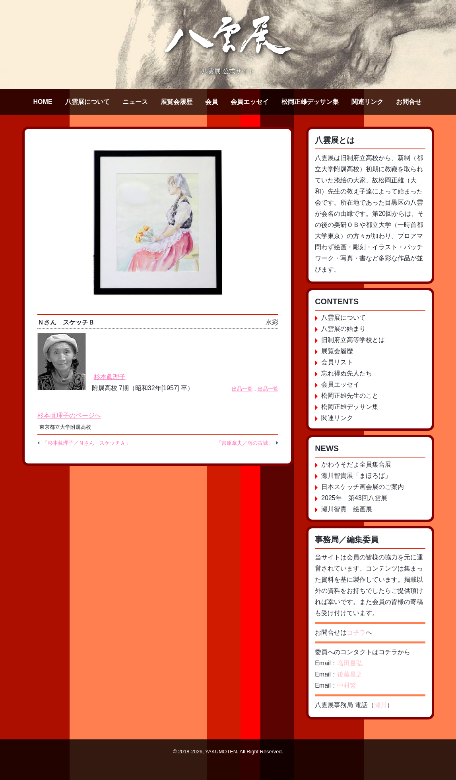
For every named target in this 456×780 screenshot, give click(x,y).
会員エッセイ (250, 101)
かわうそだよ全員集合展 (356, 464)
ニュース (135, 101)
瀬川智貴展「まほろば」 (356, 475)
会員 (211, 101)
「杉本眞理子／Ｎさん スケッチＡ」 (86, 443)
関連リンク (367, 101)
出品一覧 (242, 389)
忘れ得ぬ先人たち (346, 373)
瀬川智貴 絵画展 (346, 509)
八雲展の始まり (343, 328)
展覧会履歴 (176, 101)
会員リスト (337, 362)
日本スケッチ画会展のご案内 (362, 486)
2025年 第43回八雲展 (354, 498)
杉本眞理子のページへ (69, 415)
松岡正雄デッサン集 (310, 101)
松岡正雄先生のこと (349, 395)
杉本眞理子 (110, 376)
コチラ (356, 632)
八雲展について (87, 101)
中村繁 (346, 685)
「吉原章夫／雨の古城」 (244, 443)
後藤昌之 (350, 674)
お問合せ (408, 101)
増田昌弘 (350, 663)
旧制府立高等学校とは (353, 339)
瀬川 (380, 705)
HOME (42, 101)
